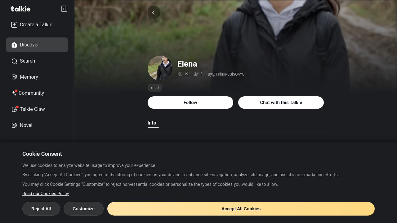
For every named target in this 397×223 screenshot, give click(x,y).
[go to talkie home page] (22, 8)
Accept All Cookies (241, 208)
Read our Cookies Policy (45, 193)
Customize (84, 208)
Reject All (41, 208)
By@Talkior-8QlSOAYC (226, 74)
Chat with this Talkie (281, 102)
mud (155, 87)
